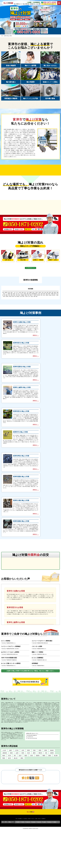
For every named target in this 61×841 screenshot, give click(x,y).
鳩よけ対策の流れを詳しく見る (30, 437)
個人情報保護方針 (37, 2)
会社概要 (29, 2)
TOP (2, 35)
